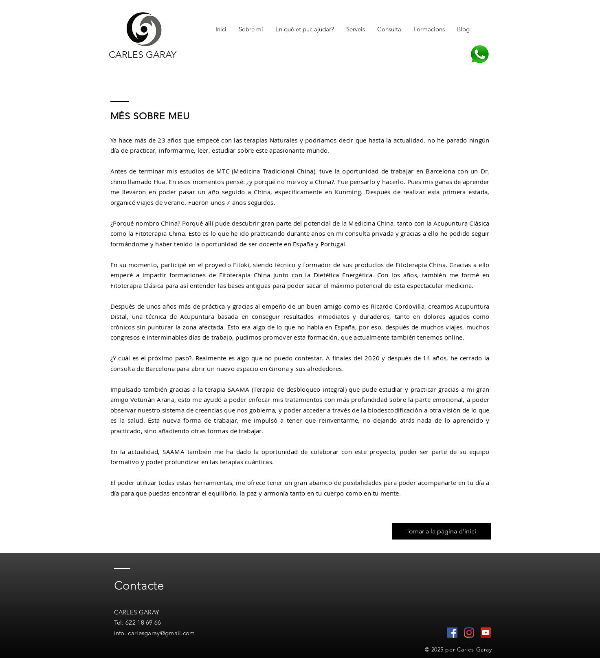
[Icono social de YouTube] (486, 632)
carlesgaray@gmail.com (161, 633)
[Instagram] (469, 632)
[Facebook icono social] (452, 632)
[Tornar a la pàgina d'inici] (441, 531)
